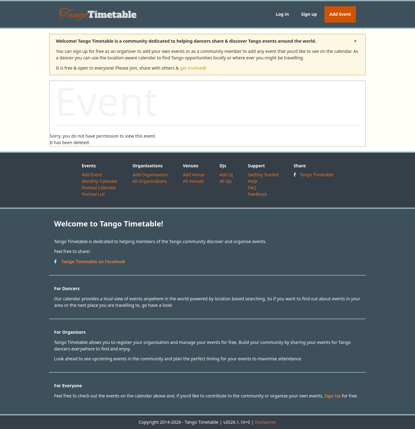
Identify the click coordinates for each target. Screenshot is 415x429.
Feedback (257, 194)
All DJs (226, 181)
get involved (192, 68)
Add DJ (226, 175)
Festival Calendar (99, 188)
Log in (282, 14)
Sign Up (332, 396)
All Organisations (149, 181)
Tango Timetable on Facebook (93, 261)
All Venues (193, 181)
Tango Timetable (316, 175)
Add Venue (194, 175)
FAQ (252, 188)
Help (252, 181)
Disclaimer (265, 422)
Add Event (340, 14)
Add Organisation (150, 175)
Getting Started (263, 175)
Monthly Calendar (100, 181)
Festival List (93, 194)
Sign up (309, 14)
